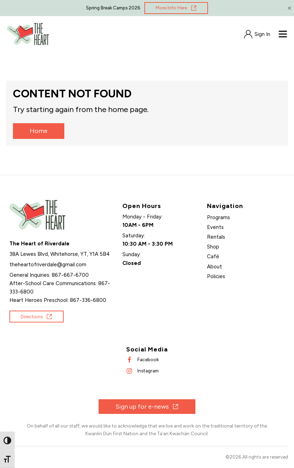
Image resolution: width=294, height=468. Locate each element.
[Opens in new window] (176, 8)
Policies (216, 276)
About (214, 266)
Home (39, 131)
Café (213, 256)
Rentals (216, 237)
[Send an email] (47, 264)
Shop (213, 247)
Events (215, 227)
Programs (218, 217)
